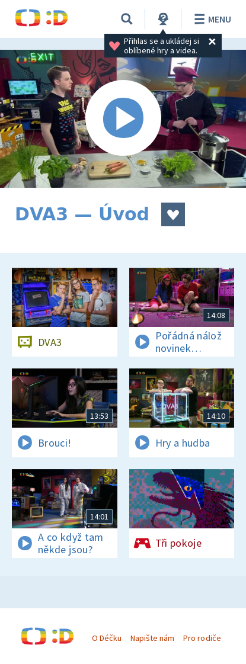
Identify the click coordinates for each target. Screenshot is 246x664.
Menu (210, 19)
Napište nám (152, 638)
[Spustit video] (123, 119)
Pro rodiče (202, 638)
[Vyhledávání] (127, 19)
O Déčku (107, 638)
